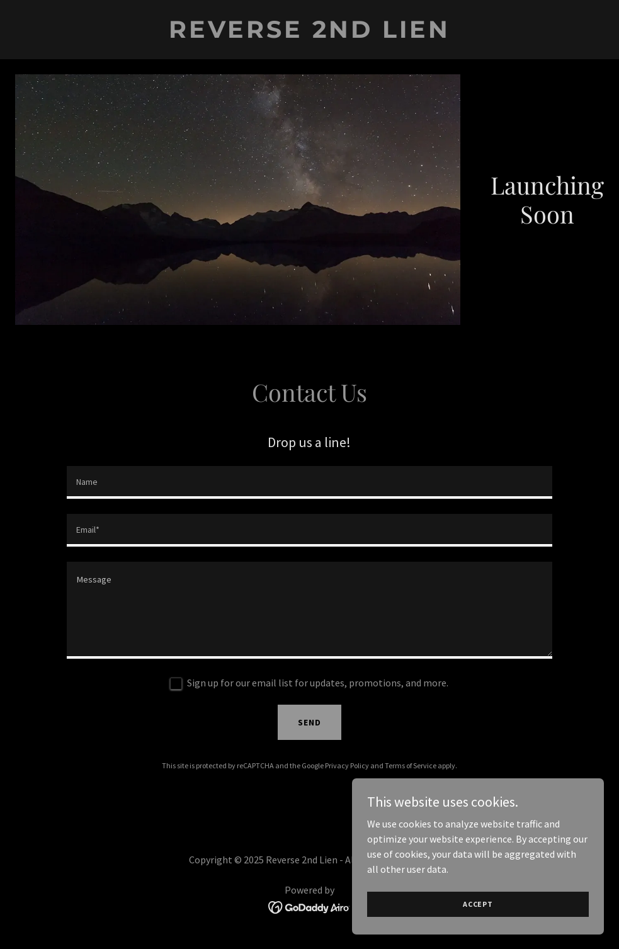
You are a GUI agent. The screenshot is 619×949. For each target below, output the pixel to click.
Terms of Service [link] (410, 765)
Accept (478, 904)
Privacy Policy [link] (347, 765)
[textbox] (309, 482)
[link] (309, 34)
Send (309, 722)
